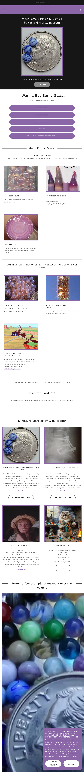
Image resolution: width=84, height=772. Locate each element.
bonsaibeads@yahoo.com (12, 369)
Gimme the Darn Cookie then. (71, 763)
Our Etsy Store (42, 108)
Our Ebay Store (42, 115)
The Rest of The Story (61, 497)
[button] (4, 10)
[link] (80, 10)
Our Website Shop (42, 122)
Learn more (61, 568)
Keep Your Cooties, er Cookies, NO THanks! (53, 764)
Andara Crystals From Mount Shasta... (42, 136)
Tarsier (42, 129)
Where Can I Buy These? (19, 497)
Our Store (42, 84)
